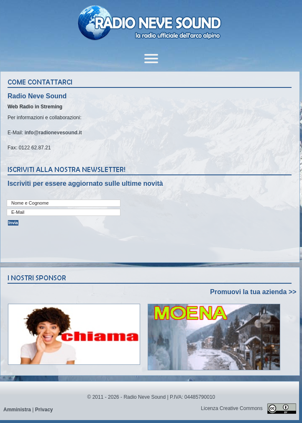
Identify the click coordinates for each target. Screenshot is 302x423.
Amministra (17, 410)
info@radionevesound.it (53, 133)
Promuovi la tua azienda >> (253, 291)
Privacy (44, 410)
